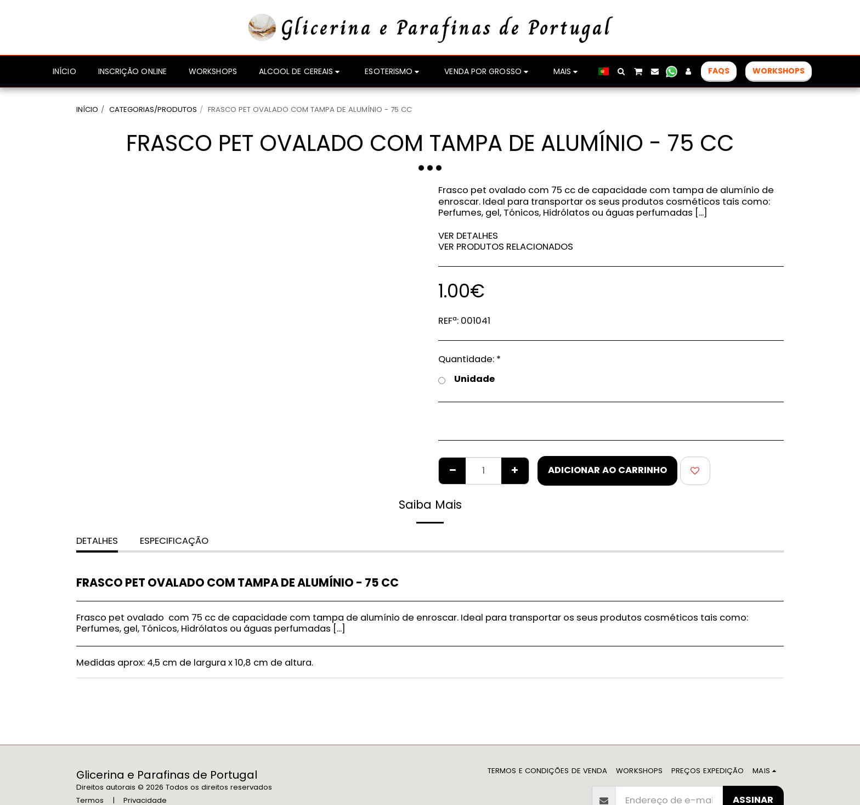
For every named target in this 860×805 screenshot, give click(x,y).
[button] (621, 71)
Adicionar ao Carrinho (607, 470)
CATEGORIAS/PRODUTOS (153, 109)
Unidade (466, 379)
